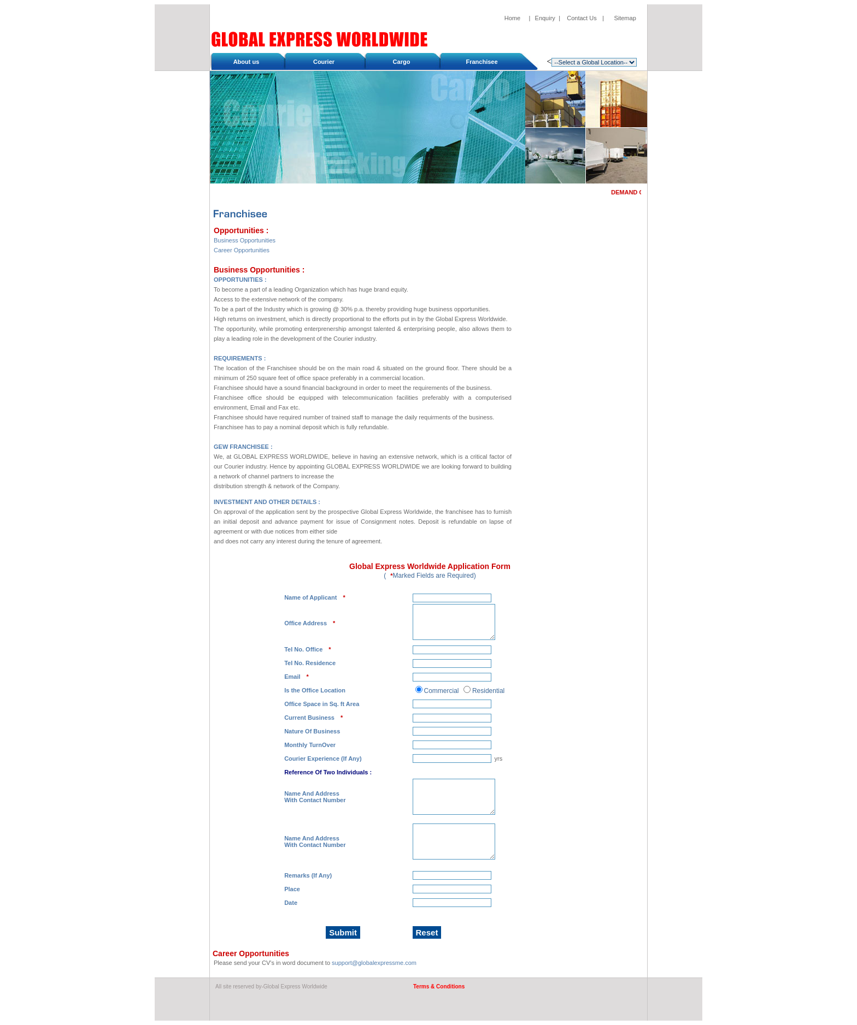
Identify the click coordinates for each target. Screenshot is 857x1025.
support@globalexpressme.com (374, 962)
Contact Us (581, 18)
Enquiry (545, 18)
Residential (488, 691)
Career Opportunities (241, 250)
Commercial (441, 691)
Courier (323, 61)
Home (512, 18)
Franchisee (482, 61)
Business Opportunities (244, 240)
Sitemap (625, 18)
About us (246, 61)
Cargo (401, 61)
